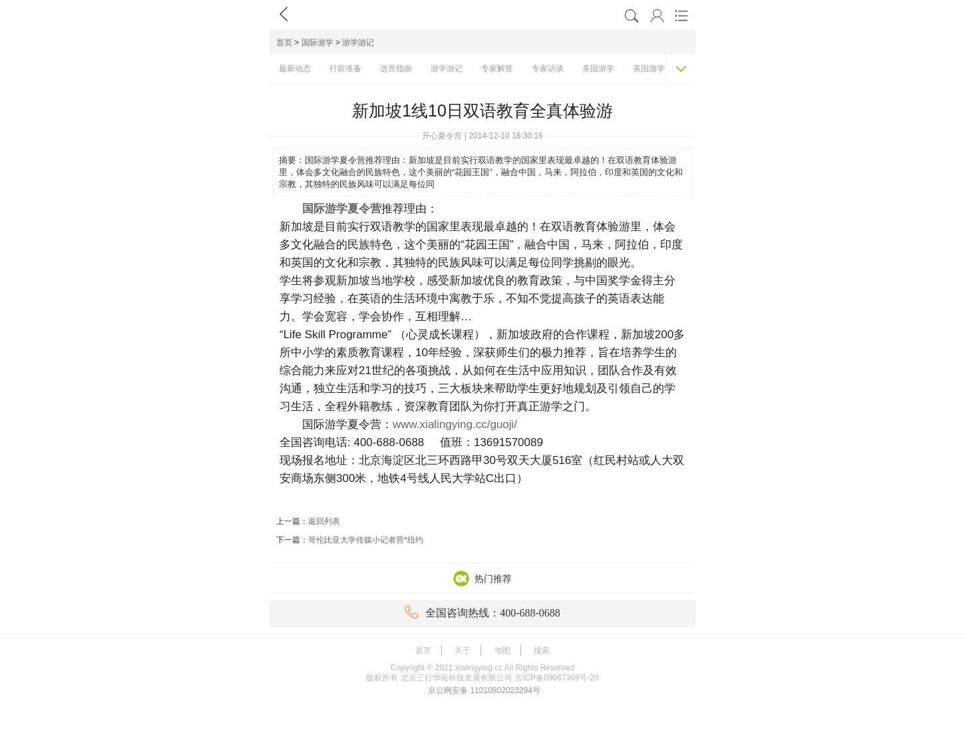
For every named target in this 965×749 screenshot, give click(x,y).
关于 (463, 650)
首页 (284, 42)
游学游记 (358, 42)
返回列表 (324, 521)
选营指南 (396, 68)
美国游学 (598, 68)
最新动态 (295, 68)
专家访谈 (548, 68)
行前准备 (345, 68)
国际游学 (317, 42)
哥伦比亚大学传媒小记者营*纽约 (365, 540)
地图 (502, 650)
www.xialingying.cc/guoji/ (455, 424)
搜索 (542, 650)
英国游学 (649, 68)
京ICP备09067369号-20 (556, 677)
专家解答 (497, 68)
